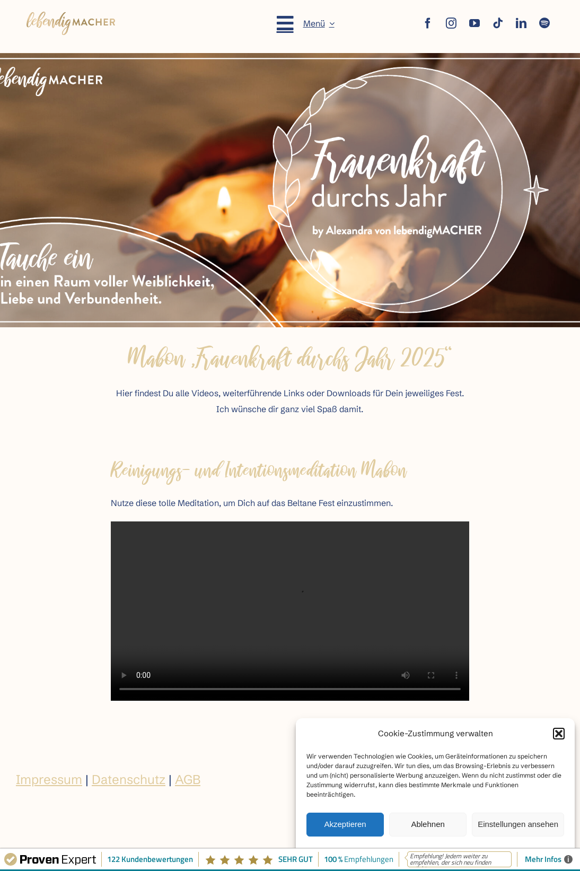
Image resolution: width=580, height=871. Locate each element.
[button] (558, 733)
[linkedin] (521, 23)
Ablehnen (427, 824)
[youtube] (474, 23)
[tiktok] (498, 23)
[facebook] (428, 23)
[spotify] (544, 23)
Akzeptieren (345, 824)
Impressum (49, 779)
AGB (187, 779)
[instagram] (451, 23)
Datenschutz (128, 779)
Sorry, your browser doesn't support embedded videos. (290, 611)
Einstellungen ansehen (518, 824)
